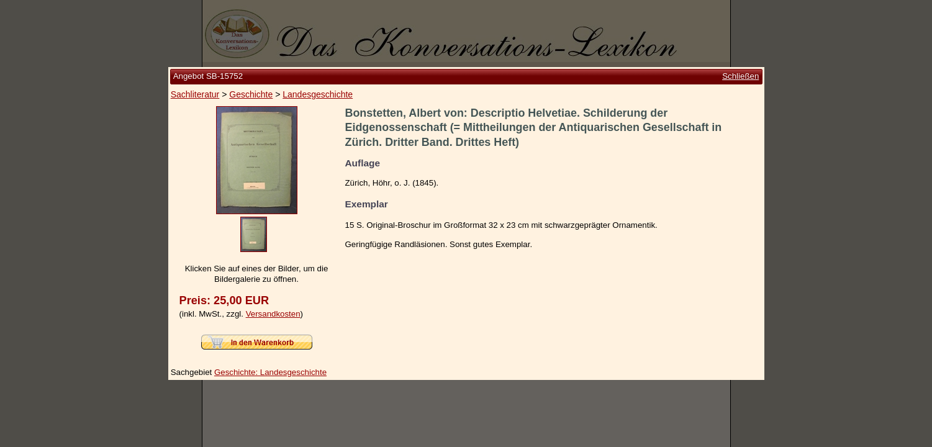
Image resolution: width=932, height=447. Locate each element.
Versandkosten (273, 313)
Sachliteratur (195, 94)
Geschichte (251, 94)
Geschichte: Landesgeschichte (270, 372)
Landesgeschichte (318, 94)
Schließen (740, 76)
